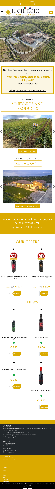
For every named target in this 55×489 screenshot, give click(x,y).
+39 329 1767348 (9, 437)
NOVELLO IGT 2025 (41, 337)
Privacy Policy (7, 481)
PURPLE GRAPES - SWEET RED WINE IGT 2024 (13, 278)
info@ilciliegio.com (10, 443)
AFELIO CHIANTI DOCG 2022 (41, 277)
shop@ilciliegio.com (10, 450)
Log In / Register (27, 4)
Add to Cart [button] (16, 293)
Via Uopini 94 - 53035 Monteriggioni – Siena (17, 432)
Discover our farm (27, 151)
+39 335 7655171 (9, 445)
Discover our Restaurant (27, 206)
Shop (4, 475)
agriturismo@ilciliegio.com (27, 227)
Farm (4, 471)
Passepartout (35, 488)
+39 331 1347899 (9, 452)
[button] (51, 12)
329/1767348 (26, 223)
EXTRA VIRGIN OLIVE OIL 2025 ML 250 (14, 338)
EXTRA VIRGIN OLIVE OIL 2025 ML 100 (14, 371)
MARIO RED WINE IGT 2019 (41, 390)
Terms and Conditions (9, 484)
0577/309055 (32, 2)
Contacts (5, 479)
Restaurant (6, 473)
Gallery (5, 477)
